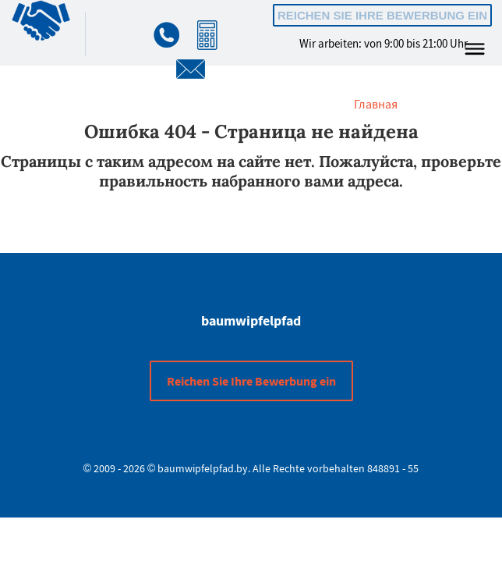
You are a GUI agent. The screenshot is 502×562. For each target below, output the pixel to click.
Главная (376, 104)
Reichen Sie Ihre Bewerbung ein (382, 15)
